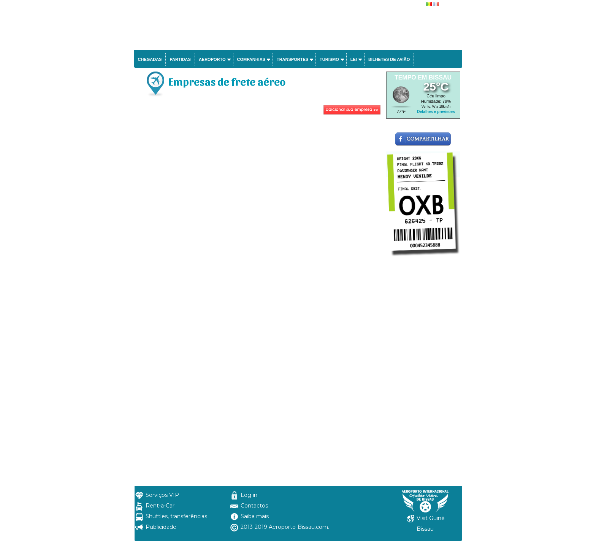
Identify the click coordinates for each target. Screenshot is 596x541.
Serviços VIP (162, 495)
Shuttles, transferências (176, 516)
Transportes (292, 59)
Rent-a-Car (160, 505)
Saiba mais (255, 516)
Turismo (329, 59)
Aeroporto (212, 59)
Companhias (251, 59)
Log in (249, 495)
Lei (353, 59)
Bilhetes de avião (389, 59)
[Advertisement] (259, 173)
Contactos (254, 505)
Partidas (180, 59)
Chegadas (150, 59)
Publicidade (161, 526)
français (448, 4)
